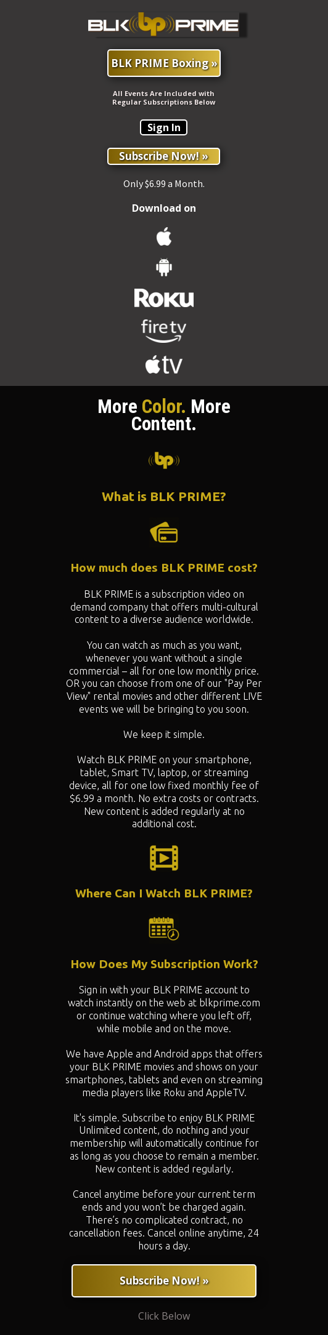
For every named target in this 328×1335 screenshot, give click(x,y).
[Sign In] (163, 127)
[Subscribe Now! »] (163, 156)
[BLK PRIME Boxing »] (164, 63)
